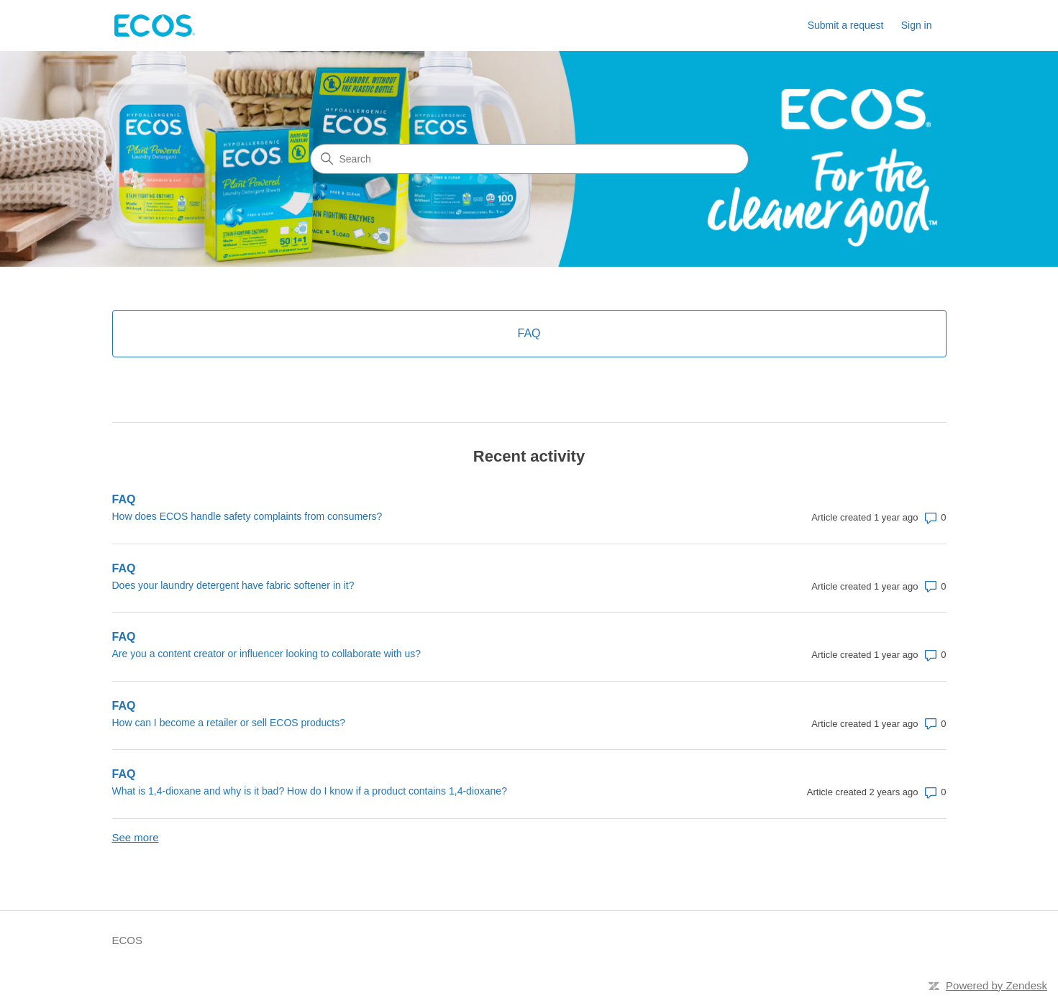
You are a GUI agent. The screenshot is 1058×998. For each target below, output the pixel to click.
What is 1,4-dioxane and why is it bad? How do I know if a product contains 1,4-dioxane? (309, 791)
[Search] (529, 159)
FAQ (124, 499)
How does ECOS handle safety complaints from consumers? (247, 516)
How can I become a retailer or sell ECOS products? (228, 722)
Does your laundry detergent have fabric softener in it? (233, 585)
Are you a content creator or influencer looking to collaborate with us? (266, 653)
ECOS (127, 940)
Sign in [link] (916, 25)
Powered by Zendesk (996, 985)
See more (135, 837)
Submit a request (846, 25)
